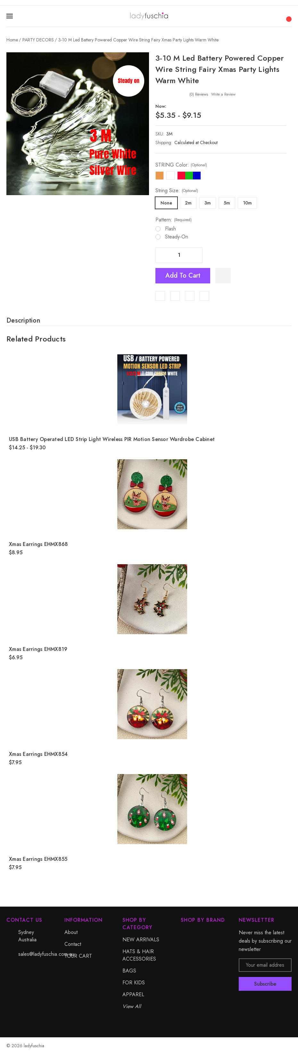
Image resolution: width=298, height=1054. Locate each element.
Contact (72, 944)
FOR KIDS (133, 982)
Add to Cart (182, 275)
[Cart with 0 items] (288, 15)
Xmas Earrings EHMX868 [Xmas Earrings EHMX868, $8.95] (38, 544)
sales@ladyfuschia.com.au (46, 954)
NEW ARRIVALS (140, 939)
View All (131, 1006)
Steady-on (176, 236)
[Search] (263, 16)
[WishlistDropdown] (223, 275)
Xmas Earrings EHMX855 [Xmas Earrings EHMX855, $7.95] (38, 859)
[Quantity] (179, 255)
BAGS (129, 970)
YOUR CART (78, 956)
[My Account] (275, 16)
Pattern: (173, 219)
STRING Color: (181, 165)
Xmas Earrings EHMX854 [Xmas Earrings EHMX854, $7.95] (38, 754)
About (71, 932)
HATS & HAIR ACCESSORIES (139, 955)
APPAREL (133, 994)
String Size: (176, 190)
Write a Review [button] (223, 94)
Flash (170, 228)
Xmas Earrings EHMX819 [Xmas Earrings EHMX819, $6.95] (38, 649)
